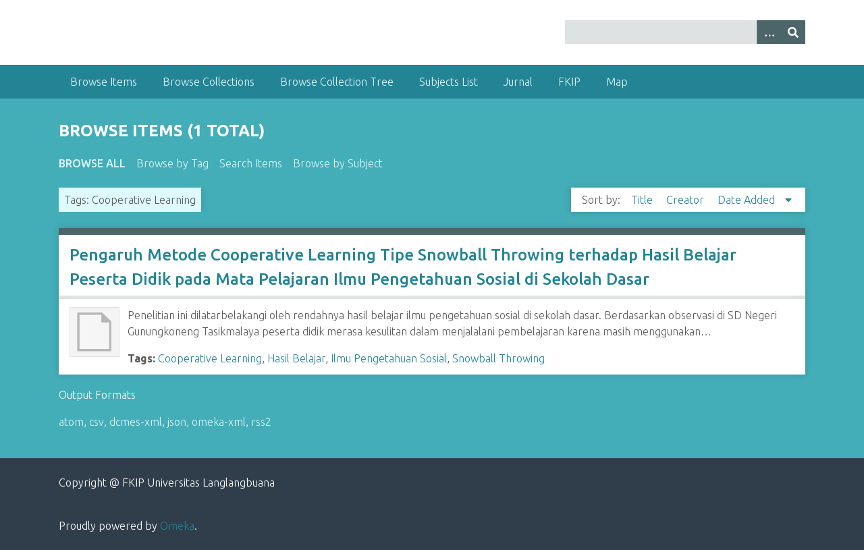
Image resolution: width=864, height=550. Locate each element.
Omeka (177, 526)
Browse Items (103, 82)
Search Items (250, 163)
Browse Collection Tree (337, 82)
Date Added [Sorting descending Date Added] (748, 200)
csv (96, 422)
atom (71, 422)
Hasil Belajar (296, 358)
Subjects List (448, 82)
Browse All (92, 163)
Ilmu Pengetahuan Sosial (389, 358)
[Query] (685, 32)
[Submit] (793, 32)
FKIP (569, 82)
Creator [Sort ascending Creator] (686, 200)
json (176, 422)
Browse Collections (208, 82)
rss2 (261, 422)
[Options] (769, 32)
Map (617, 82)
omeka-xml (219, 422)
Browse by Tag (172, 163)
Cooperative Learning (210, 358)
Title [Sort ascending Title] (643, 200)
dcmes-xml (135, 422)
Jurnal (518, 82)
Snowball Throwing (498, 358)
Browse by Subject (338, 163)
